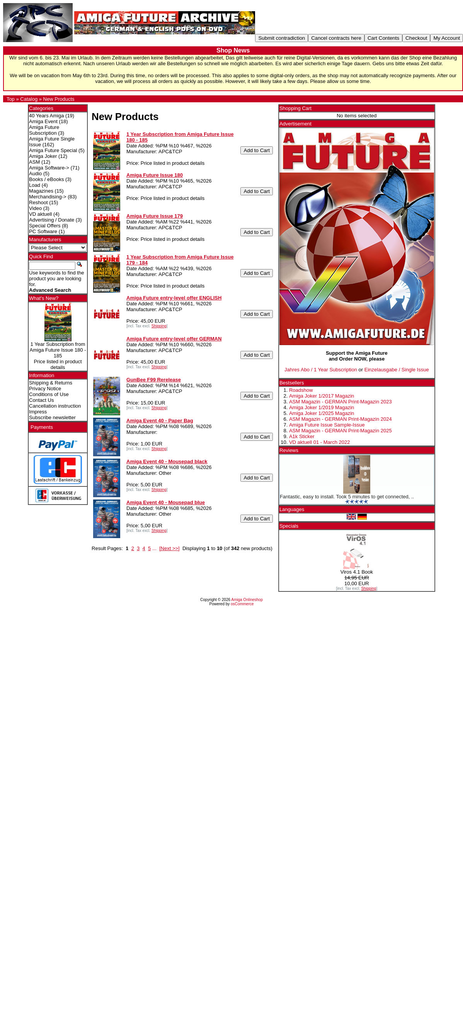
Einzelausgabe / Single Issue (396, 370)
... (154, 548)
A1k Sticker (302, 436)
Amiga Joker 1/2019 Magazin (321, 407)
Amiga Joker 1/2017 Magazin (321, 396)
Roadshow (301, 390)
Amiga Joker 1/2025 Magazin (321, 413)
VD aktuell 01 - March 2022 (319, 442)
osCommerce (242, 604)
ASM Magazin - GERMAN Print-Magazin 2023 (340, 402)
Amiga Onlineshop (247, 600)
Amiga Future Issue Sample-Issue (327, 425)
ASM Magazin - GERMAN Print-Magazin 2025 (340, 430)
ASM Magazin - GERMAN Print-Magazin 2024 (340, 419)
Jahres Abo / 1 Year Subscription (320, 370)
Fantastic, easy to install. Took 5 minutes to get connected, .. (347, 497)
